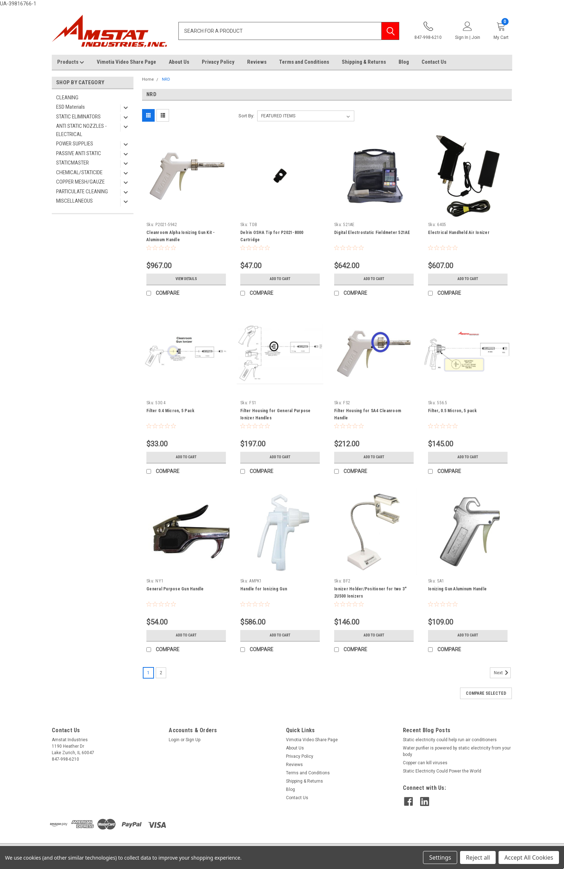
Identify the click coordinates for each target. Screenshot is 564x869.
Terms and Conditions (304, 62)
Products (70, 62)
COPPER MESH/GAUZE (80, 182)
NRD (166, 79)
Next (502, 672)
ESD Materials (70, 107)
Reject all (478, 857)
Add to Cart (280, 279)
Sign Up (193, 739)
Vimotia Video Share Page (126, 62)
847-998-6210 (428, 31)
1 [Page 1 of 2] (148, 672)
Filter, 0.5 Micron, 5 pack (452, 410)
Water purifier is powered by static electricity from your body (457, 751)
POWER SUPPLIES (74, 143)
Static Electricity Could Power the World (442, 771)
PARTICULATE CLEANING (82, 191)
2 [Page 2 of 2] (161, 672)
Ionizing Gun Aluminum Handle (457, 588)
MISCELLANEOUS (74, 201)
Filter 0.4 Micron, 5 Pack (170, 410)
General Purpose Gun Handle (175, 588)
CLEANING (67, 97)
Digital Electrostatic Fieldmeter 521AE (372, 232)
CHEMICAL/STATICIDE (79, 172)
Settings (440, 857)
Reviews (257, 62)
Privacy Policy (218, 62)
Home (148, 79)
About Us (179, 62)
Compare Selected (486, 693)
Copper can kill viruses (425, 762)
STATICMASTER (72, 162)
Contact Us (434, 62)
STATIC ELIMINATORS (78, 116)
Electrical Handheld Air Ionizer (459, 232)
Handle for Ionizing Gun (263, 588)
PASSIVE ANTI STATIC (78, 153)
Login (174, 739)
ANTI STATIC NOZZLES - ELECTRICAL (81, 130)
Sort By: (246, 115)
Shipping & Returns (364, 62)
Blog (404, 62)
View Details (186, 279)
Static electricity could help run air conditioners (450, 739)
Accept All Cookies (528, 857)
